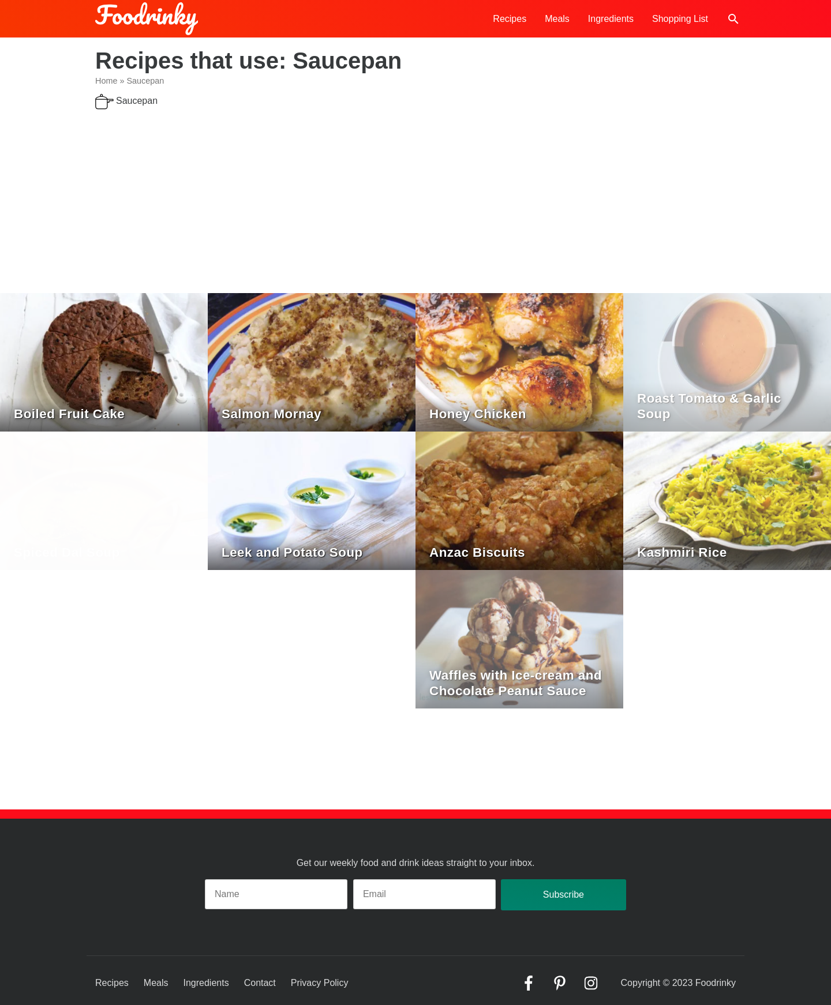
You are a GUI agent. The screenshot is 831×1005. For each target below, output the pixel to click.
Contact (260, 983)
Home (106, 80)
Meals (557, 19)
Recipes (509, 19)
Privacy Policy (320, 983)
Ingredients (611, 19)
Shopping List (680, 19)
